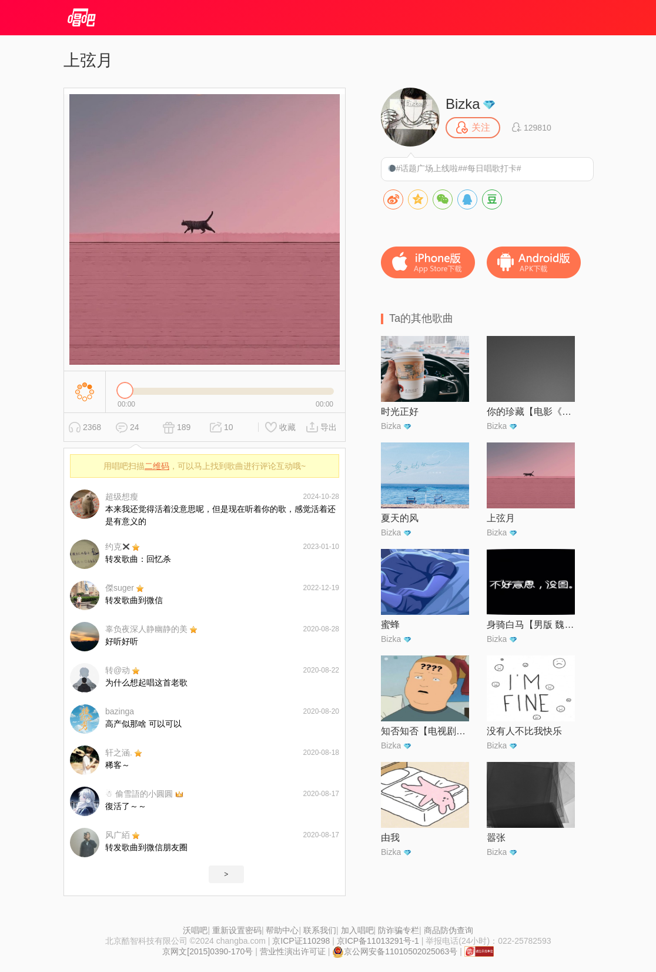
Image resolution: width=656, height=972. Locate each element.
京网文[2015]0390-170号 (207, 951)
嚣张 (496, 838)
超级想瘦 (121, 496)
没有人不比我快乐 (524, 731)
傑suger (119, 587)
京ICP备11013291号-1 (378, 941)
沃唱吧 (195, 930)
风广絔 (117, 835)
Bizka (463, 104)
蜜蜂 (390, 625)
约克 (117, 546)
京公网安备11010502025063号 (394, 951)
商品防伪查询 (448, 930)
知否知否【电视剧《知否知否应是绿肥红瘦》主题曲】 (425, 731)
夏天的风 (400, 518)
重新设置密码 (237, 930)
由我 (390, 838)
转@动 (117, 670)
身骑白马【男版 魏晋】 (531, 625)
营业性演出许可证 (293, 951)
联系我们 (319, 930)
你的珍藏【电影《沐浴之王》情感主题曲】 (531, 412)
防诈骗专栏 (398, 930)
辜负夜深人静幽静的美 (146, 629)
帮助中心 (282, 930)
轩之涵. (118, 752)
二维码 (157, 466)
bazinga (119, 711)
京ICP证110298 (301, 941)
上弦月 (501, 518)
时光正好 (400, 412)
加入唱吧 (357, 930)
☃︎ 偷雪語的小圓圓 (139, 793)
